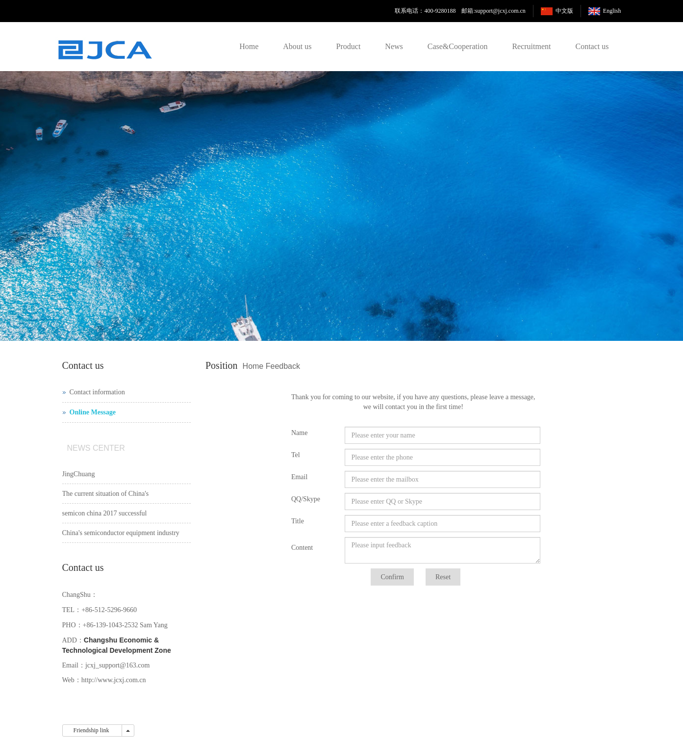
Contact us (592, 46)
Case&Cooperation (458, 46)
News (394, 46)
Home (248, 46)
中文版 (564, 10)
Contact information (97, 392)
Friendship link (92, 730)
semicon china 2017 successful (104, 513)
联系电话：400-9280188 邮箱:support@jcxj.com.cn (460, 10)
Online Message (93, 412)
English (612, 10)
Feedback (283, 366)
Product (348, 46)
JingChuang (78, 474)
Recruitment (531, 46)
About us (297, 46)
